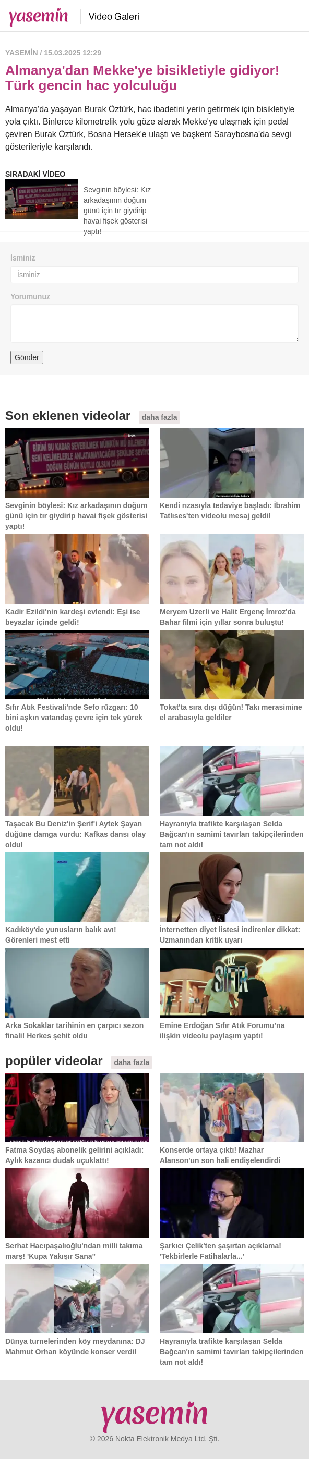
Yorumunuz (30, 296)
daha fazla (159, 417)
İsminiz (22, 258)
